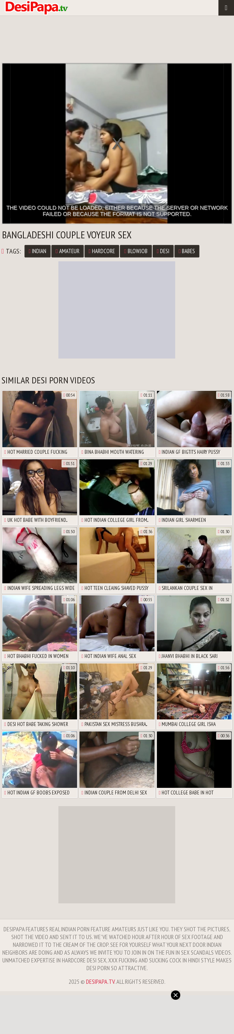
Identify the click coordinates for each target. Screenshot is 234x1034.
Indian (37, 251)
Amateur (67, 251)
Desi (163, 251)
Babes (187, 251)
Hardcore (102, 251)
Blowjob (135, 251)
